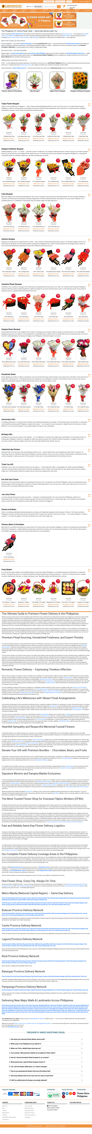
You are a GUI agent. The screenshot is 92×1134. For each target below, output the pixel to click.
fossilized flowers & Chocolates (53, 692)
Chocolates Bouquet (42, 689)
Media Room (5, 1112)
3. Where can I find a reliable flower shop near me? (25, 1048)
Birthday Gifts (53, 706)
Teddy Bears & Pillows (41, 760)
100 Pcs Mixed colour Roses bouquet (83, 362)
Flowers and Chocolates (79, 687)
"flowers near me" (32, 1023)
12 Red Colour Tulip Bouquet (83, 137)
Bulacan (9, 37)
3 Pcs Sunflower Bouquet (23, 181)
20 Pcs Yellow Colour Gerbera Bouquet (38, 272)
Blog (3, 1108)
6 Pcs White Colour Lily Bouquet (24, 227)
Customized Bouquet (72, 5)
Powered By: (81, 1089)
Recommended (43, 714)
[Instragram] (70, 1093)
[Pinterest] (74, 1093)
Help (88, 2)
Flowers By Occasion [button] (36, 10)
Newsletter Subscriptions (9, 1117)
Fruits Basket (69, 766)
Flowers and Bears (65, 768)
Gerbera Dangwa (15, 783)
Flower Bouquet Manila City (74, 884)
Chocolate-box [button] (46, 10)
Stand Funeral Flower (39, 739)
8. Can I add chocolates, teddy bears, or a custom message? (28, 1067)
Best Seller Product (60, 1)
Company (5, 1102)
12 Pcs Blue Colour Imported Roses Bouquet (38, 407)
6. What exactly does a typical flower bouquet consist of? (27, 1062)
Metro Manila (66, 35)
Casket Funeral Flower (21, 744)
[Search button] (59, 6)
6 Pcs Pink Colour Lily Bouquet (8, 227)
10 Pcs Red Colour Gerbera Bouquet (9, 272)
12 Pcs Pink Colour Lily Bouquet (53, 227)
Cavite (13, 37)
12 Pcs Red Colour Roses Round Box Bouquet (23, 362)
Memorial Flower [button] (79, 10)
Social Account (67, 1089)
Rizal (22, 37)
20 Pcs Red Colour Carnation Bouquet (83, 317)
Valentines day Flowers (45, 679)
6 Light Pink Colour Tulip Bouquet (53, 137)
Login (75, 2)
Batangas (26, 37)
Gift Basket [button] (62, 10)
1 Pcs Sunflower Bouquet (38, 181)
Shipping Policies (29, 1110)
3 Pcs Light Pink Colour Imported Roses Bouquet (83, 407)
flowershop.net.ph (67, 34)
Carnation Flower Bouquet (49, 785)
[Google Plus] (63, 1096)
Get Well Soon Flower (64, 721)
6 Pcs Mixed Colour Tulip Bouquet (24, 137)
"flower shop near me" (20, 1023)
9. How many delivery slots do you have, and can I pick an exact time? (31, 1076)
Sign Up (82, 2)
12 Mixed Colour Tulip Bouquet (68, 137)
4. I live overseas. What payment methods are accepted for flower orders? (32, 1053)
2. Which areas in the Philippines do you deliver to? (25, 1044)
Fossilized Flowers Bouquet (26, 692)
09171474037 (54, 1109)
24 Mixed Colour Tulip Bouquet (8, 137)
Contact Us (50, 1102)
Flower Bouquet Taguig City (24, 886)
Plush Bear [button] (54, 10)
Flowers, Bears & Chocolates (51, 691)
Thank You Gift (12, 721)
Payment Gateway (8, 1089)
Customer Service (75, 1102)
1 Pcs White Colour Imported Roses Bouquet (68, 407)
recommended (49, 1)
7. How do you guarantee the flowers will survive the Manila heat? (30, 1071)
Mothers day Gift (76, 708)
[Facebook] (63, 1093)
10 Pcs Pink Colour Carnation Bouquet (38, 317)
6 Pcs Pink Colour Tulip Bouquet (38, 137)
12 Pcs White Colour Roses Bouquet (53, 362)
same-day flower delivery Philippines (74, 886)
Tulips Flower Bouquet (82, 786)
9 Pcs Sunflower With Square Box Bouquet (53, 182)
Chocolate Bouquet (67, 758)
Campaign (27, 1117)
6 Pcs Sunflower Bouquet (9, 181)
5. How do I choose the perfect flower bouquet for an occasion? (29, 1057)
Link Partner (5, 1119)
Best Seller (68, 714)
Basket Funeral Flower (32, 743)
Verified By (50, 1089)
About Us (4, 1106)
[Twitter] (67, 1093)
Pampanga (35, 37)
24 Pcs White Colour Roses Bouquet (68, 362)
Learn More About (31, 1102)
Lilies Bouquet (70, 786)
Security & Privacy (30, 1112)
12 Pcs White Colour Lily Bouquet (39, 227)
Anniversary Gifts (68, 677)
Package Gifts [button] (26, 10)
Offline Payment (29, 1108)
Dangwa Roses (50, 681)
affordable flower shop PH (37, 1018)
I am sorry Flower (41, 719)
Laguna (18, 37)
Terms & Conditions (30, 1115)
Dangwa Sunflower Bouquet (61, 783)
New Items (69, 1)
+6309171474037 (55, 1107)
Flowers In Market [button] (7, 10)
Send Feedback (52, 1105)
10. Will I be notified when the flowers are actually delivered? (28, 1080)
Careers (4, 1110)
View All (89, 104)
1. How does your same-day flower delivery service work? (27, 1039)
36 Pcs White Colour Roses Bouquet (38, 362)
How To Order (28, 1106)
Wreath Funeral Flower (18, 741)
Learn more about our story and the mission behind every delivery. (65, 822)
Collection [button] (88, 10)
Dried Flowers (29, 791)
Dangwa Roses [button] (17, 10)
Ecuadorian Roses (50, 682)
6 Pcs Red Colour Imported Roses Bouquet (23, 407)
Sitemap (4, 1115)
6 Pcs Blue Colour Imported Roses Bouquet (9, 407)
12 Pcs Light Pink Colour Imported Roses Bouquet (53, 407)
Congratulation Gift (78, 709)
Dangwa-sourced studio (10, 850)
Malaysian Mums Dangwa (44, 781)
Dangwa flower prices (45, 1023)
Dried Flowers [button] (69, 10)
